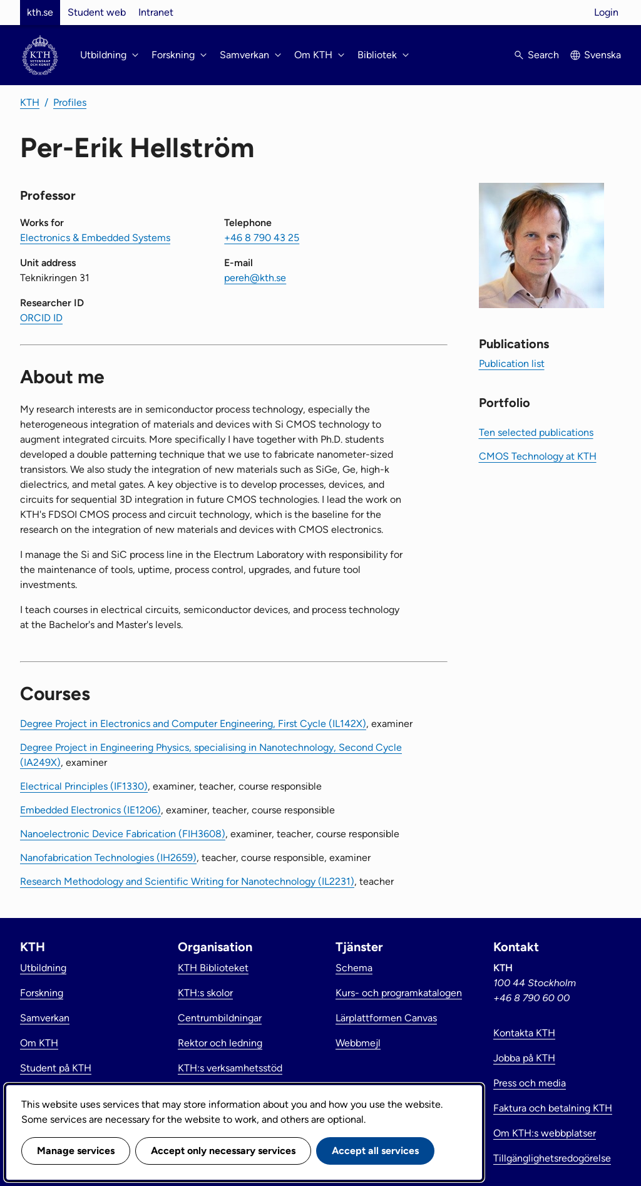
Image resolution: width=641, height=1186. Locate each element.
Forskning (41, 993)
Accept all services (375, 1151)
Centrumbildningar (220, 1018)
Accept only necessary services (223, 1151)
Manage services (76, 1151)
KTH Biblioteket (213, 968)
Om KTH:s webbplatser (544, 1133)
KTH (29, 102)
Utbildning (43, 968)
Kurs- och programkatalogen (399, 993)
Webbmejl (358, 1043)
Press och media (529, 1083)
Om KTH (39, 1043)
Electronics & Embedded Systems (95, 238)
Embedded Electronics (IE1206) (90, 810)
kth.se (40, 12)
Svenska (602, 55)
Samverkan (44, 1018)
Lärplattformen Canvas (386, 1018)
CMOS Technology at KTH (538, 456)
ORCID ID (41, 318)
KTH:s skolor (205, 993)
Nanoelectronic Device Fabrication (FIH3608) (122, 834)
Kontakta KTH (524, 1033)
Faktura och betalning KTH (552, 1108)
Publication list (512, 363)
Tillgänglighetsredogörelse (552, 1158)
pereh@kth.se (255, 278)
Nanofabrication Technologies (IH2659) (108, 858)
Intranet (155, 12)
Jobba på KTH (524, 1058)
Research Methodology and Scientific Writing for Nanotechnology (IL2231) (187, 881)
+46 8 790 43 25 (261, 238)
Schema (354, 968)
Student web (97, 12)
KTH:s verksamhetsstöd (230, 1068)
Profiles (69, 102)
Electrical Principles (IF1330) (84, 786)
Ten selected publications (536, 432)
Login (606, 12)
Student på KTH (55, 1068)
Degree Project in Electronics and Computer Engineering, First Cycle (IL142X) (193, 724)
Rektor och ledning (220, 1043)
